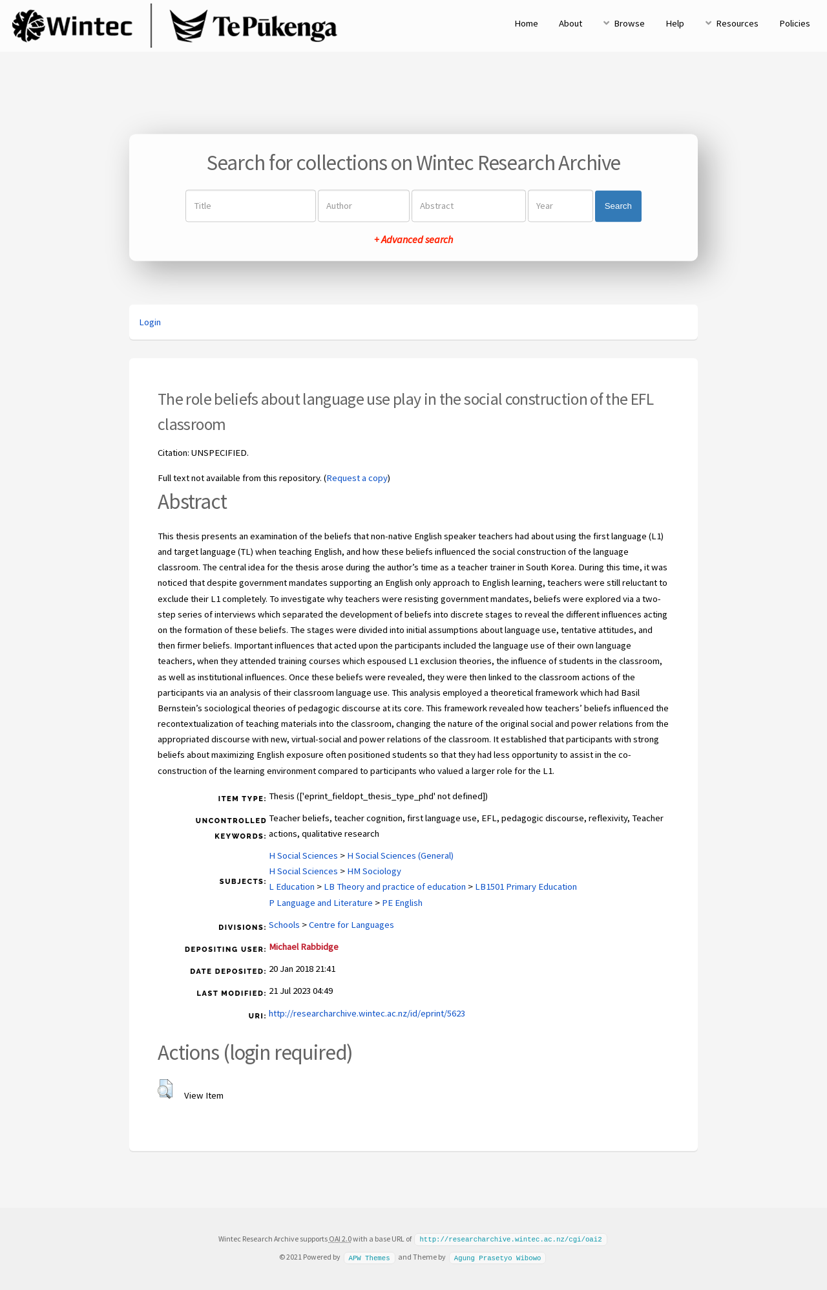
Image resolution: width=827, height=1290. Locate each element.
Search (618, 206)
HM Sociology (374, 871)
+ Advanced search (413, 239)
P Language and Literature (321, 902)
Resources (737, 23)
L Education (292, 886)
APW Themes (369, 1256)
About (570, 23)
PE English (402, 902)
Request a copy (357, 478)
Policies (794, 23)
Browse (629, 23)
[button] (165, 1089)
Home (526, 23)
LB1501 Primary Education (526, 886)
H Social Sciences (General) (400, 855)
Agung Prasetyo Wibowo (497, 1256)
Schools (284, 924)
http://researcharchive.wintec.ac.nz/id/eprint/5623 (367, 1013)
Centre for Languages (351, 924)
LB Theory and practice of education (395, 886)
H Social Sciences (303, 855)
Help (674, 23)
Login (150, 322)
